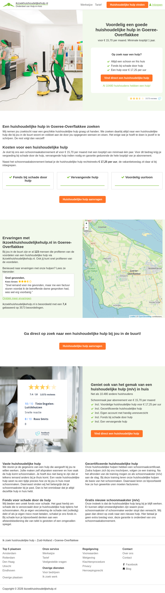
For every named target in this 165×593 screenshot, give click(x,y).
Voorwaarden (90, 553)
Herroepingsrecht (93, 570)
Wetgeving (89, 557)
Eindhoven (8, 570)
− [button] (86, 228)
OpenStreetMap (145, 317)
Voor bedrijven (50, 572)
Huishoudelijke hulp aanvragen (82, 199)
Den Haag (8, 561)
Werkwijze (87, 4)
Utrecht (6, 566)
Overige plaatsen (12, 577)
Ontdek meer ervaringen (16, 298)
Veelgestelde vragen (54, 561)
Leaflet (132, 317)
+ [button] (86, 223)
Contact (127, 557)
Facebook (131, 564)
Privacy (87, 566)
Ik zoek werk (49, 576)
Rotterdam (8, 557)
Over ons (128, 553)
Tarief (98, 4)
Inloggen (156, 4)
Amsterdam (9, 553)
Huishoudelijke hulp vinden (127, 4)
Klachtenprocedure (94, 561)
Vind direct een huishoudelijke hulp (126, 78)
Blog (128, 568)
